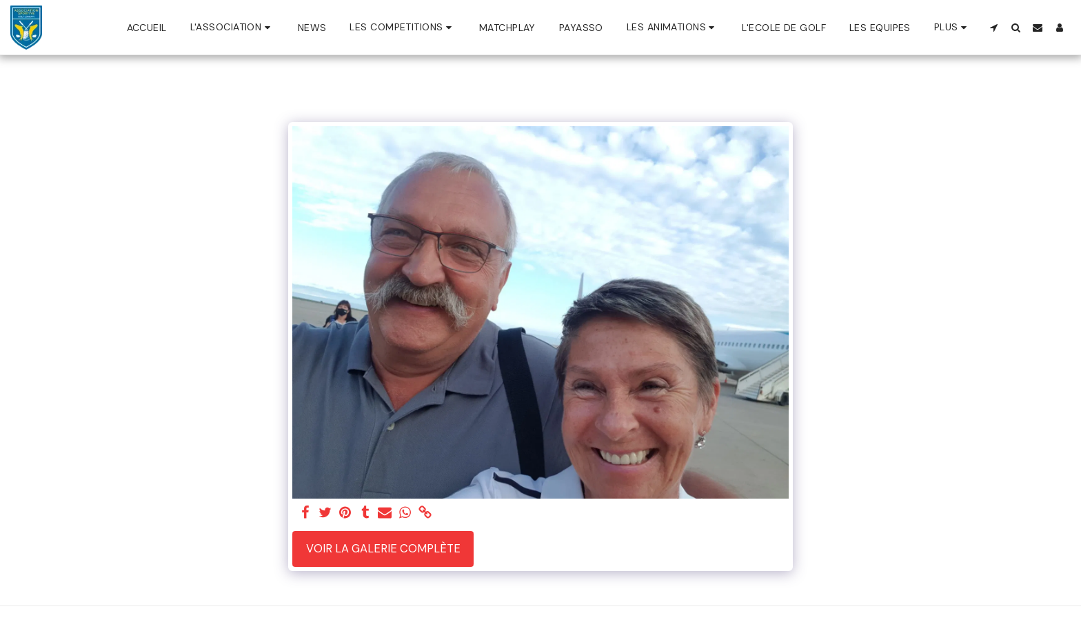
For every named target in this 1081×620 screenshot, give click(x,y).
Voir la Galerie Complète (383, 548)
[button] (232, 27)
